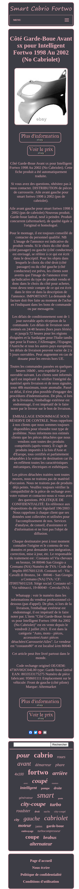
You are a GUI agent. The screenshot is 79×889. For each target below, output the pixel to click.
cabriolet (56, 818)
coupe (32, 837)
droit (37, 811)
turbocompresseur (49, 831)
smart (45, 795)
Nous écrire (41, 868)
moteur (24, 825)
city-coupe (33, 804)
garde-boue (55, 826)
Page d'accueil (41, 861)
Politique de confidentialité (41, 875)
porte (60, 798)
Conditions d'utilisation (41, 882)
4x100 (19, 774)
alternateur (41, 843)
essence (55, 783)
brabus (49, 837)
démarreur (43, 765)
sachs (47, 811)
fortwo (38, 772)
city (16, 820)
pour (23, 755)
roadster (23, 810)
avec (26, 783)
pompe (45, 788)
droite (58, 788)
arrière (59, 773)
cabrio (43, 755)
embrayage (27, 831)
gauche (32, 818)
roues (61, 757)
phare (60, 765)
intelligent (28, 787)
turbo (55, 804)
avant (24, 763)
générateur (26, 797)
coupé (40, 780)
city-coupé (60, 811)
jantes (38, 826)
